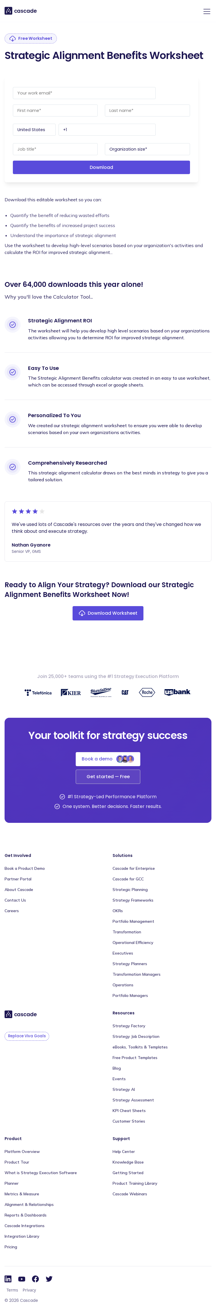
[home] (21, 11)
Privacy (29, 1290)
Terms (12, 1290)
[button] (205, 11)
